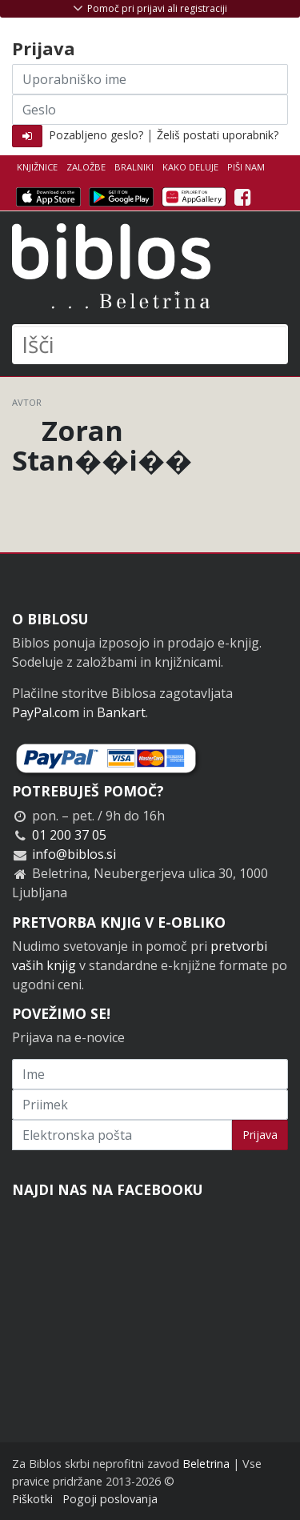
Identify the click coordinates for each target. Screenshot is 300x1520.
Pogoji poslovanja (110, 1498)
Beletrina (206, 1463)
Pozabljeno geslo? (96, 134)
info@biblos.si (74, 854)
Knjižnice (37, 167)
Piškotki (32, 1498)
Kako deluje (190, 167)
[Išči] (150, 344)
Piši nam (246, 167)
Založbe (86, 167)
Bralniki (134, 167)
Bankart (121, 712)
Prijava (260, 1134)
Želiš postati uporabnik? (217, 134)
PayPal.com (45, 712)
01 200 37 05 (69, 835)
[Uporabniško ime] (150, 79)
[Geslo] (150, 109)
